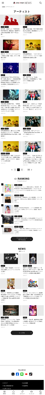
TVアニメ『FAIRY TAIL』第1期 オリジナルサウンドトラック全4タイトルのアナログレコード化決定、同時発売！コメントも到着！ (28, 230)
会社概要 (25, 383)
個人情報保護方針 (8, 385)
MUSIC (6, 27)
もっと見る (22, 332)
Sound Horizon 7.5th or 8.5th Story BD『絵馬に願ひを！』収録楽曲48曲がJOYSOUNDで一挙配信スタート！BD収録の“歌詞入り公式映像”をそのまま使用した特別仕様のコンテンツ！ (10, 80)
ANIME (16, 226)
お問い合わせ (7, 388)
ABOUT (6, 383)
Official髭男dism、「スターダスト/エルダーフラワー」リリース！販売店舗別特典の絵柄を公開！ (32, 55)
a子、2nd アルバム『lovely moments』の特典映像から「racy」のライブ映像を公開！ (33, 78)
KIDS (16, 185)
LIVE (2, 27)
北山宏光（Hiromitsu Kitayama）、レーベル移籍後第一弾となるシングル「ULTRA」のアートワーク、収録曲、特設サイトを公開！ (28, 209)
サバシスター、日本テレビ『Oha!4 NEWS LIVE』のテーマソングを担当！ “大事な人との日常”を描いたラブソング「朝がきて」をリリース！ (32, 106)
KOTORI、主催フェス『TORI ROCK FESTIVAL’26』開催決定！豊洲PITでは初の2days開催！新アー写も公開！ (10, 31)
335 (29, 170)
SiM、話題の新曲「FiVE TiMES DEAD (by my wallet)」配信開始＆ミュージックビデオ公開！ (33, 30)
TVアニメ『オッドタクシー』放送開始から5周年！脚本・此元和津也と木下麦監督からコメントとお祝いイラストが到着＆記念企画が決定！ (33, 295)
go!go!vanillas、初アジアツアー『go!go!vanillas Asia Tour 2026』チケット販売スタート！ (32, 132)
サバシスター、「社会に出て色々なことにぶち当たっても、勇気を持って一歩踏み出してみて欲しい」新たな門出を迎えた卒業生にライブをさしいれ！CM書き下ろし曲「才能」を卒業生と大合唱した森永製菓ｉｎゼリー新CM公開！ (33, 159)
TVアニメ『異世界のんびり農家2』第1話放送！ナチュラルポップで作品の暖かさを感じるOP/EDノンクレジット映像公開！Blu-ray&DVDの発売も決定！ (11, 296)
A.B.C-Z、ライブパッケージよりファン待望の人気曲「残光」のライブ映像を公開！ (10, 55)
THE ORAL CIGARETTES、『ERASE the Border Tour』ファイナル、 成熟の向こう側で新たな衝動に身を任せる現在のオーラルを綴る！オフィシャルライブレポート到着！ (10, 107)
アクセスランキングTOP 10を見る (21, 238)
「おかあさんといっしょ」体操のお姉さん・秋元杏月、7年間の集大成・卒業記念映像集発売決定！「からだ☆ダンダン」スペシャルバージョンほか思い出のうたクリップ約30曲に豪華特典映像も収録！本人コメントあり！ (28, 188)
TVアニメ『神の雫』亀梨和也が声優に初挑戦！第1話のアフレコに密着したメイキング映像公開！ (33, 321)
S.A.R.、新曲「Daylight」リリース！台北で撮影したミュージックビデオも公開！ (10, 269)
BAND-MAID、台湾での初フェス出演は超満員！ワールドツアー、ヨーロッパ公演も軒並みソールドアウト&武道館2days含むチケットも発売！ (28, 220)
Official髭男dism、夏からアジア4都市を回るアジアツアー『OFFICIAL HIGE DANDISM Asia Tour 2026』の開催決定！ (11, 133)
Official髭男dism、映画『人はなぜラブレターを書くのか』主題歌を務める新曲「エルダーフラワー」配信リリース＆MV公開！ (10, 158)
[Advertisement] (22, 351)
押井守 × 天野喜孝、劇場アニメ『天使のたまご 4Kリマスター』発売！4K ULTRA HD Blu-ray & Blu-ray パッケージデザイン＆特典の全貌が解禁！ (33, 270)
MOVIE (3, 153)
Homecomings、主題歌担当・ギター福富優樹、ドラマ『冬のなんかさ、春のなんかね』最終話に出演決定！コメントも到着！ (28, 199)
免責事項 (25, 385)
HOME (3, 6)
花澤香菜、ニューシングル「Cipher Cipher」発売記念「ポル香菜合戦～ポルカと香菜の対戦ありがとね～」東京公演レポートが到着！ (10, 322)
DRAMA (16, 195)
